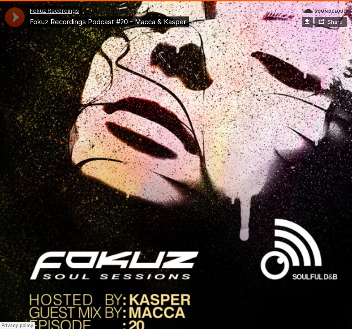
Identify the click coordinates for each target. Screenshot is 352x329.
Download (307, 22)
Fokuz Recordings (54, 10)
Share (334, 22)
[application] (15, 17)
